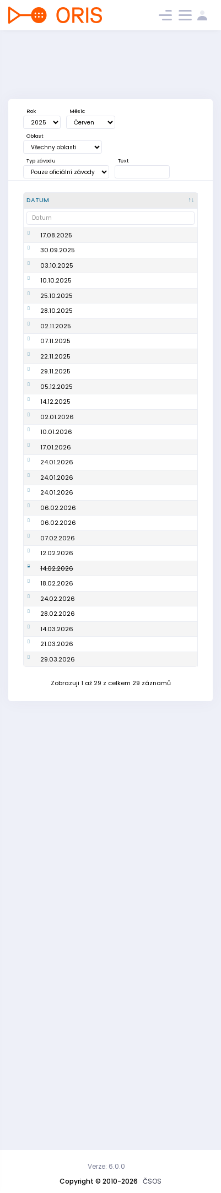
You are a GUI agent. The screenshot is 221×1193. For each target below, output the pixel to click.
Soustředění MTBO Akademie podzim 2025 (115, 335)
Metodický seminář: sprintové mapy (117, 537)
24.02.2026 (57, 948)
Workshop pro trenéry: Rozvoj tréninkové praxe (112, 977)
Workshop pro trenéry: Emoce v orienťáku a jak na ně (115, 891)
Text (123, 160)
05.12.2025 (56, 536)
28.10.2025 (56, 379)
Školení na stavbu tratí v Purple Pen (114, 612)
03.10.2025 (56, 296)
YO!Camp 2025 (110, 359)
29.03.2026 (57, 1072)
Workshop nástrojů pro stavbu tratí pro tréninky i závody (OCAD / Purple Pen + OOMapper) (116, 574)
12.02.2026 (56, 857)
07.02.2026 (57, 833)
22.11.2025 (55, 474)
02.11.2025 (55, 407)
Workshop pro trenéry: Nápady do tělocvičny (116, 507)
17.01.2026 (55, 669)
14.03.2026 (56, 1005)
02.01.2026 (57, 612)
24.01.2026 (56, 707)
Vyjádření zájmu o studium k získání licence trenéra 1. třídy (115, 1073)
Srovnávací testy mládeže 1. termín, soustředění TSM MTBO (114, 297)
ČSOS (152, 1181)
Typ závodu (41, 160)
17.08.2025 (56, 239)
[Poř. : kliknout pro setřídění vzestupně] (175, 200)
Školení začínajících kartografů (106, 440)
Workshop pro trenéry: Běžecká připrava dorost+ (112, 1034)
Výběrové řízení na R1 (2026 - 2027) (115, 264)
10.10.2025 (56, 334)
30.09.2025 (57, 263)
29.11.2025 (55, 507)
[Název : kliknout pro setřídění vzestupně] (118, 200)
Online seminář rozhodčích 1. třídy (115, 858)
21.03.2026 (56, 1035)
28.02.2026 (57, 977)
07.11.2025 (55, 441)
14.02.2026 (56, 890)
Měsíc (77, 111)
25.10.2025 (56, 359)
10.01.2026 (56, 636)
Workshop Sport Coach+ (111, 379)
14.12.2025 (55, 574)
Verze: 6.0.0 (106, 1166)
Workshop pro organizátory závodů (108, 707)
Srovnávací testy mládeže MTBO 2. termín (113, 407)
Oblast (35, 135)
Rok (31, 111)
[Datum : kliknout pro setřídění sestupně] (54, 200)
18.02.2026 (56, 924)
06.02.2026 (58, 784)
